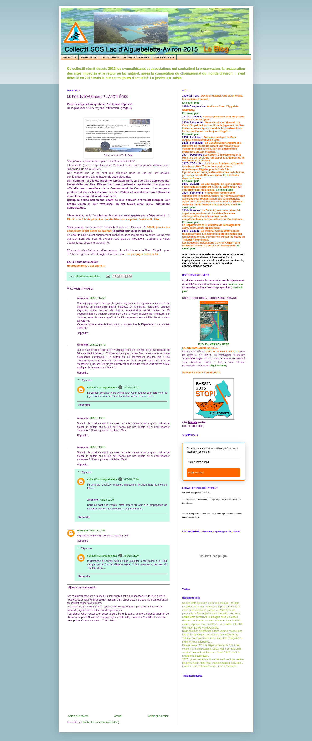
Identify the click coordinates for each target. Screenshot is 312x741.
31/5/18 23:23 (131, 387)
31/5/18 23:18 (131, 479)
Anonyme (83, 530)
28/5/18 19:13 (97, 418)
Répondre (82, 333)
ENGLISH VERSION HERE (213, 344)
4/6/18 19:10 (107, 499)
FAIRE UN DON (89, 57)
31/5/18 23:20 (131, 555)
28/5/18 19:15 (97, 447)
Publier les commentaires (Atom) (101, 722)
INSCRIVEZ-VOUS (164, 57)
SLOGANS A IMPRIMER (136, 57)
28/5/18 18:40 (97, 344)
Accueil (118, 716)
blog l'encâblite (218, 365)
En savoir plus (190, 102)
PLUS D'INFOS (111, 57)
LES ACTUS (69, 57)
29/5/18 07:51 (97, 530)
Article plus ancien (158, 716)
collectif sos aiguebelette (102, 387)
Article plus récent (78, 716)
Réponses (86, 380)
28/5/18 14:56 (97, 298)
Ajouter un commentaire (82, 587)
